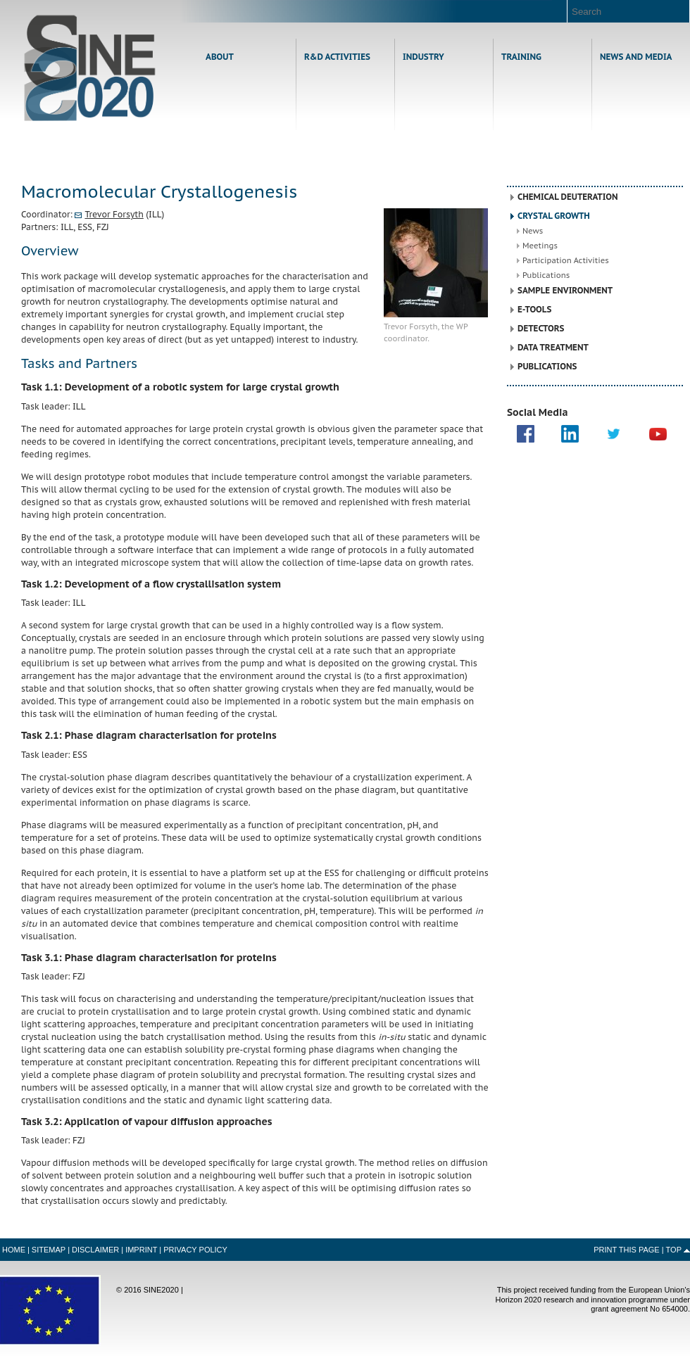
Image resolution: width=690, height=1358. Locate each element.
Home (89, 68)
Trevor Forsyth (113, 214)
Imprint (141, 1249)
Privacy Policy (195, 1249)
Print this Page (627, 1249)
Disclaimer (95, 1249)
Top (674, 1249)
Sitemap (48, 1249)
